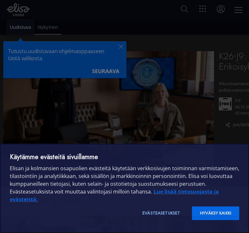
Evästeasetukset (161, 213)
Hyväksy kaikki (215, 213)
